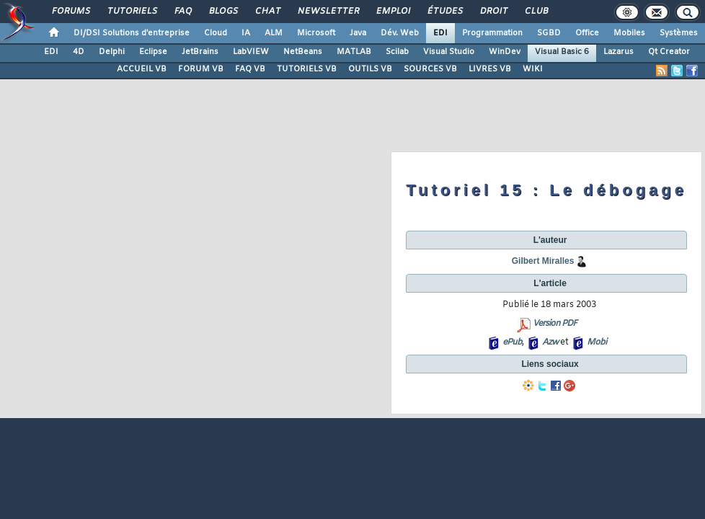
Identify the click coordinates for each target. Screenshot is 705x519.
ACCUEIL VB (142, 69)
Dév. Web (400, 33)
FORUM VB (200, 69)
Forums (70, 11)
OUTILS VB (370, 69)
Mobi (596, 342)
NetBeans (302, 52)
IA (245, 33)
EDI (440, 33)
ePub (512, 342)
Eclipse (153, 52)
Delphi (112, 52)
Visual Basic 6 (562, 52)
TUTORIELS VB (307, 69)
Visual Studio (448, 52)
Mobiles (629, 33)
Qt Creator (669, 52)
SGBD (549, 33)
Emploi (392, 11)
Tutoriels (131, 11)
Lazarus (618, 52)
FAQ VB (250, 69)
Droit (493, 11)
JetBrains (200, 52)
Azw (550, 342)
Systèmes (679, 33)
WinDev (504, 52)
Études (444, 11)
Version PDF (555, 323)
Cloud (215, 33)
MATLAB (354, 52)
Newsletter (328, 11)
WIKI (533, 69)
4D (78, 52)
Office (587, 33)
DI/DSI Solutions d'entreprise (132, 33)
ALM (274, 33)
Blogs (223, 11)
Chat (267, 11)
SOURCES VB (430, 69)
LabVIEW (251, 52)
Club (536, 11)
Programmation (492, 33)
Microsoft (316, 33)
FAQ (182, 11)
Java (358, 33)
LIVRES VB (490, 69)
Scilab (397, 52)
